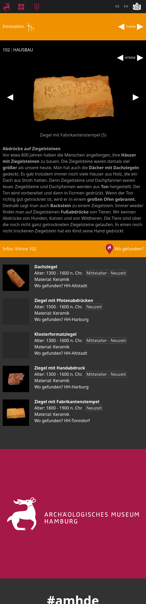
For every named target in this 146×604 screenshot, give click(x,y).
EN (126, 6)
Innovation (19, 26)
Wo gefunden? (129, 249)
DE (117, 6)
